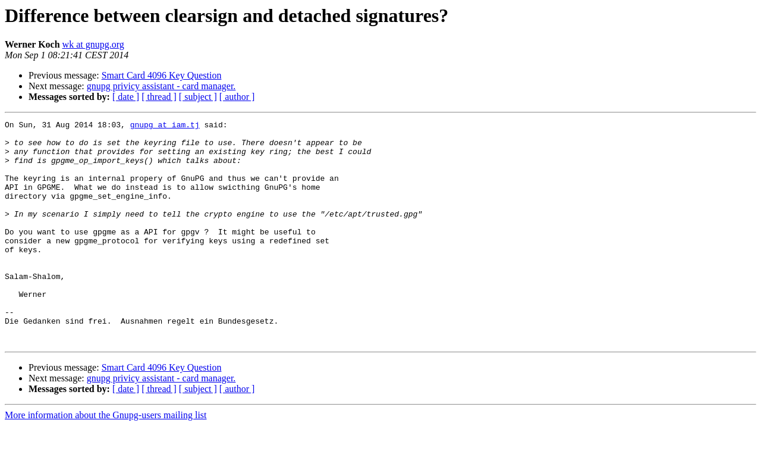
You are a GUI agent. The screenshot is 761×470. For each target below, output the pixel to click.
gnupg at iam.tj (165, 126)
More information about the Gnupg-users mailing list (106, 460)
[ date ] (125, 97)
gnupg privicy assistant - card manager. (161, 86)
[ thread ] (159, 97)
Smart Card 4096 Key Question (162, 75)
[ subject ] (198, 97)
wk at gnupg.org (93, 44)
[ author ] (237, 97)
